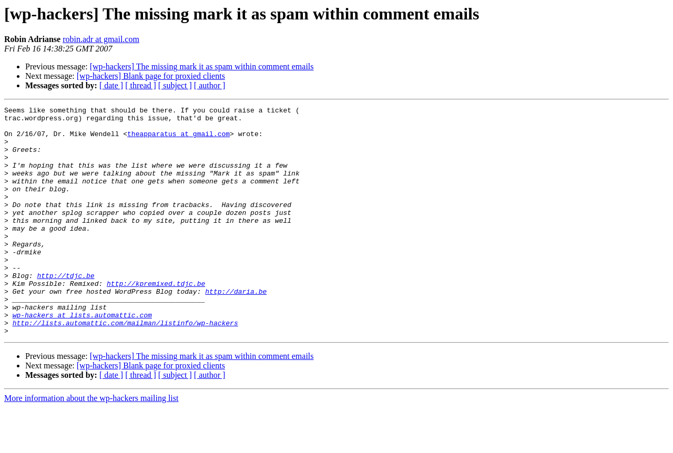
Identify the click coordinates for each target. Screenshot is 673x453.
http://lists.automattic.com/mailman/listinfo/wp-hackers (125, 367)
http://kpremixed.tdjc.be (156, 319)
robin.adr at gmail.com (101, 39)
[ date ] (111, 85)
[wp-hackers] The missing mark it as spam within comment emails (202, 66)
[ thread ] (140, 85)
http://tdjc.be (65, 310)
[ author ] (210, 85)
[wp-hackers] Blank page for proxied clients (151, 75)
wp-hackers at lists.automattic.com (82, 357)
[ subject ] (175, 85)
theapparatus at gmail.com (178, 140)
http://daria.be (236, 329)
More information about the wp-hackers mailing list (91, 443)
